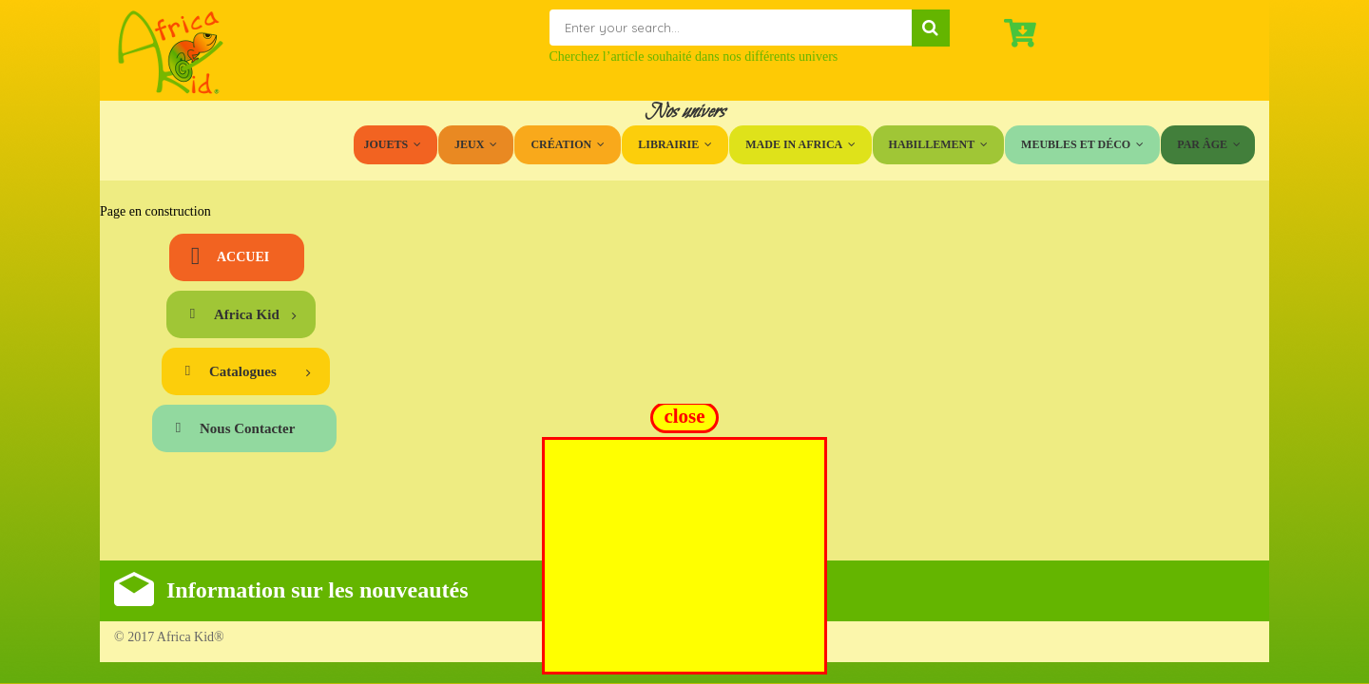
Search (931, 28)
